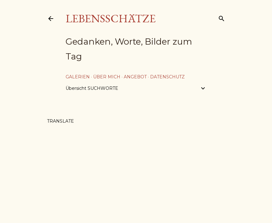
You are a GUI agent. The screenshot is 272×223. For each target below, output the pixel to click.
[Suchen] (221, 17)
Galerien (78, 77)
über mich (106, 77)
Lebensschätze (111, 18)
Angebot (135, 77)
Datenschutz (167, 77)
